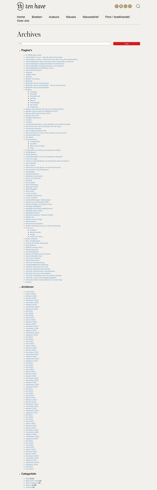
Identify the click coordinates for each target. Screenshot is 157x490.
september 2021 (32, 410)
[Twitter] (121, 6)
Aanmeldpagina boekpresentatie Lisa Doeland (44, 66)
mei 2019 (29, 469)
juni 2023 (29, 365)
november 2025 (32, 302)
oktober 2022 (31, 382)
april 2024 (30, 343)
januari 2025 (31, 324)
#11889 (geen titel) (33, 55)
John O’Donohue (32, 185)
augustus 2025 (32, 309)
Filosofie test (35, 96)
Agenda (29, 72)
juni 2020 (29, 443)
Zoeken (29, 282)
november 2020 (32, 432)
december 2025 (32, 300)
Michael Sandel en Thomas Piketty (39, 215)
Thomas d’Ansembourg (35, 262)
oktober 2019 (31, 460)
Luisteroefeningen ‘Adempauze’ (38, 200)
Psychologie (35, 102)
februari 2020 (31, 451)
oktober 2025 (31, 305)
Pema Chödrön (32, 239)
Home (21, 17)
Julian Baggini (31, 189)
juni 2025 (29, 313)
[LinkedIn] (125, 5)
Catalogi (33, 92)
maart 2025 (31, 320)
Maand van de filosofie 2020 (37, 202)
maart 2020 (31, 449)
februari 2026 (31, 296)
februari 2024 (31, 348)
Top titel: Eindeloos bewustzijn (38, 269)
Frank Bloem (31, 152)
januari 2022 (31, 402)
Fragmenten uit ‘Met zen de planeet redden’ (43, 150)
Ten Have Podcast (33, 258)
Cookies (29, 122)
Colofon (29, 120)
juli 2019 (29, 467)
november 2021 (32, 406)
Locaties (33, 144)
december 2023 (32, 352)
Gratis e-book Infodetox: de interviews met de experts (47, 161)
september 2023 (32, 359)
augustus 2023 (32, 361)
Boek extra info (32, 481)
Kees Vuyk (30, 191)
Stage (32, 234)
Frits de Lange (31, 159)
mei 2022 (29, 393)
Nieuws (71, 17)
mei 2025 (29, 315)
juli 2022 (29, 389)
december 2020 (32, 430)
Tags (32, 148)
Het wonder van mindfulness (37, 169)
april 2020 (30, 447)
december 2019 (32, 456)
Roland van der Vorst (34, 247)
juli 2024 (29, 337)
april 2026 (30, 292)
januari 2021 (31, 428)
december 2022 (32, 378)
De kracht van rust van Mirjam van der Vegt (43, 126)
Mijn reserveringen (37, 146)
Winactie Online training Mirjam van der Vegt (44, 280)
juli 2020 (29, 441)
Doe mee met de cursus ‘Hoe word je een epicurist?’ (46, 133)
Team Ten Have (36, 236)
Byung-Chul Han (32, 115)
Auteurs (54, 17)
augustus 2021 (32, 413)
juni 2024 (29, 339)
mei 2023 (29, 367)
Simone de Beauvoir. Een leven (38, 254)
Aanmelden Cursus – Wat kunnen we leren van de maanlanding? (51, 59)
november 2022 (32, 380)
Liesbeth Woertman (34, 195)
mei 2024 (29, 341)
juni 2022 (29, 391)
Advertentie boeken (34, 70)
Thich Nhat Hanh (32, 260)
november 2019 (32, 458)
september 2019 (32, 462)
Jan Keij (29, 180)
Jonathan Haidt (32, 187)
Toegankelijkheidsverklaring (37, 265)
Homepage (30, 172)
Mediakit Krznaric (33, 213)
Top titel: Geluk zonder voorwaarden (40, 271)
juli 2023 (29, 363)
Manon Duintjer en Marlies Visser (39, 204)
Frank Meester (31, 154)
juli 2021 (29, 415)
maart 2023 (31, 371)
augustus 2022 (32, 387)
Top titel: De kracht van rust (37, 267)
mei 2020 (29, 445)
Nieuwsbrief (91, 17)
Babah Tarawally (33, 79)
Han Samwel (31, 163)
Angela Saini (31, 74)
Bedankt (29, 81)
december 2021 (32, 404)
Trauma (29, 487)
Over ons (23, 20)
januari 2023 (31, 376)
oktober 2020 (31, 434)
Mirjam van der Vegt (34, 219)
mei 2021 (29, 419)
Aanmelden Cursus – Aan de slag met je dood (44, 57)
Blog (27, 478)
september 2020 (32, 436)
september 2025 (32, 307)
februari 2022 (31, 400)
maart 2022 (31, 397)
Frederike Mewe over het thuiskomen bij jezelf (44, 156)
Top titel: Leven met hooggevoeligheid (41, 277)
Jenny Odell (30, 182)
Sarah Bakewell (32, 252)
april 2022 (30, 395)
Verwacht (34, 105)
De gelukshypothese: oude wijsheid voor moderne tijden (48, 124)
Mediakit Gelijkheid (33, 206)
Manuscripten (35, 232)
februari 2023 (31, 374)
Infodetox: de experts (34, 176)
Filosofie (33, 94)
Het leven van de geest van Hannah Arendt (43, 167)
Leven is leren (31, 193)
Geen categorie (32, 483)
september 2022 (32, 384)
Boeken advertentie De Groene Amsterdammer (45, 109)
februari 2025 (31, 322)
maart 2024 (31, 346)
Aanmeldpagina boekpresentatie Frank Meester (45, 64)
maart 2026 (31, 294)
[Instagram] (117, 5)
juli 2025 (29, 311)
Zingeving (34, 107)
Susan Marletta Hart (34, 256)
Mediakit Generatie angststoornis (39, 208)
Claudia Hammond (33, 118)
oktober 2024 (31, 330)
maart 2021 (31, 423)
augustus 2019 (32, 464)
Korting (33, 98)
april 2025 (30, 317)
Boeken (37, 17)
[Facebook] (130, 5)
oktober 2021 (31, 408)
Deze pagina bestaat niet (36, 131)
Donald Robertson (33, 135)
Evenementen (31, 139)
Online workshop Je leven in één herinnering (43, 226)
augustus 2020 (32, 438)
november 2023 (32, 354)
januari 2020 (31, 454)
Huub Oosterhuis (32, 174)
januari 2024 (31, 350)
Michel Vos (30, 217)
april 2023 (30, 369)
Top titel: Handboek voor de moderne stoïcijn (44, 275)
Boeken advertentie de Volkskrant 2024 (42, 111)
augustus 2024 (32, 335)
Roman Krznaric (32, 249)
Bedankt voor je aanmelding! (37, 87)
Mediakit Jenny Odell (34, 211)
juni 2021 (29, 417)
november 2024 (32, 328)
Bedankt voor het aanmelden (37, 83)
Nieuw (32, 100)
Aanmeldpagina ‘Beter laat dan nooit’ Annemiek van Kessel (50, 61)
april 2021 (30, 421)
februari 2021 (31, 426)
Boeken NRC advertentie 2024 (38, 113)
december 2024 (32, 326)
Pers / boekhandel (117, 17)
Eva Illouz (29, 137)
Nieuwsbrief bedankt (34, 223)
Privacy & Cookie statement (37, 243)
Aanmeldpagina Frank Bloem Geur (40, 68)
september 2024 (32, 333)
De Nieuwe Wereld (33, 128)
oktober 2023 (31, 356)
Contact (33, 230)
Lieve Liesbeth (31, 198)
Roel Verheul (31, 245)
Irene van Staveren (33, 178)
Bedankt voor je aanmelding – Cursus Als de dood (46, 85)
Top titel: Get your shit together (38, 273)
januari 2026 (31, 298)
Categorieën (35, 141)
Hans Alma (30, 165)
